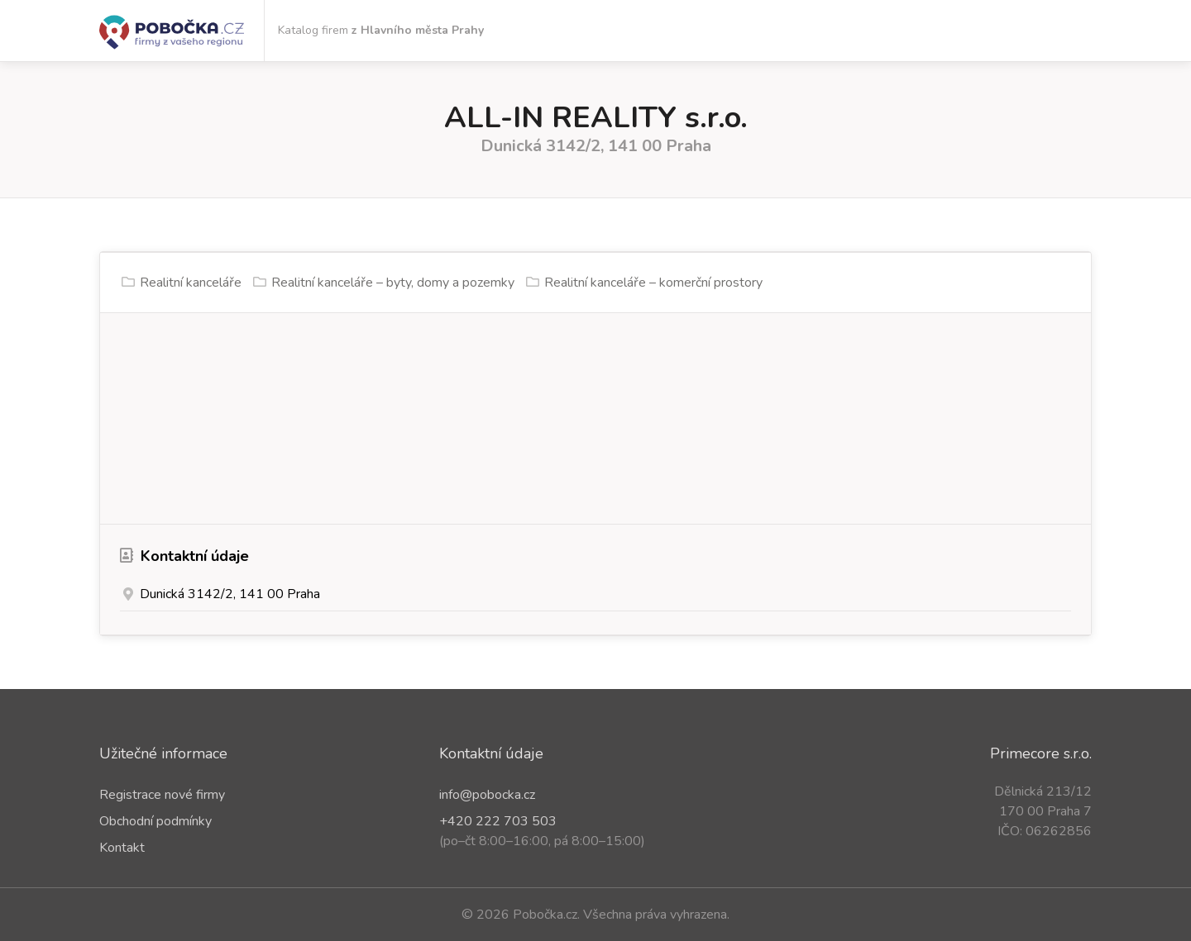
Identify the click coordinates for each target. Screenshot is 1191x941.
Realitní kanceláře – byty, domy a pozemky (392, 282)
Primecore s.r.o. (1041, 753)
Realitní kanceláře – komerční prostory (653, 282)
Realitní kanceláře (191, 282)
